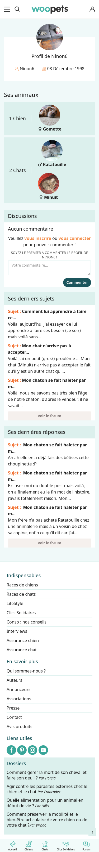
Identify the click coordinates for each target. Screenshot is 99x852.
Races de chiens (22, 585)
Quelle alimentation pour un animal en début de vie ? (45, 803)
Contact (14, 717)
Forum (86, 845)
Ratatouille (52, 153)
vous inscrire (37, 238)
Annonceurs (18, 689)
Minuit (48, 186)
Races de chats (21, 594)
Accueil (12, 845)
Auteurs (14, 680)
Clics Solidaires (65, 845)
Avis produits (19, 726)
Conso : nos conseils (26, 622)
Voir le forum (49, 415)
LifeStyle (15, 603)
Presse (13, 708)
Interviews (17, 631)
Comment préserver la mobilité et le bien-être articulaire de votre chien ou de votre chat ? (47, 819)
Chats (45, 845)
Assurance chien (23, 640)
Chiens (28, 845)
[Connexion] (92, 9)
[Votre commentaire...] (49, 268)
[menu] (8, 9)
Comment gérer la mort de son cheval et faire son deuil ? (47, 775)
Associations (19, 699)
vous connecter (75, 238)
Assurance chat (22, 650)
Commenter (77, 282)
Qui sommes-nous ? (26, 671)
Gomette (50, 118)
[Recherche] (17, 9)
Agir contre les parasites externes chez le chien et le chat (47, 789)
